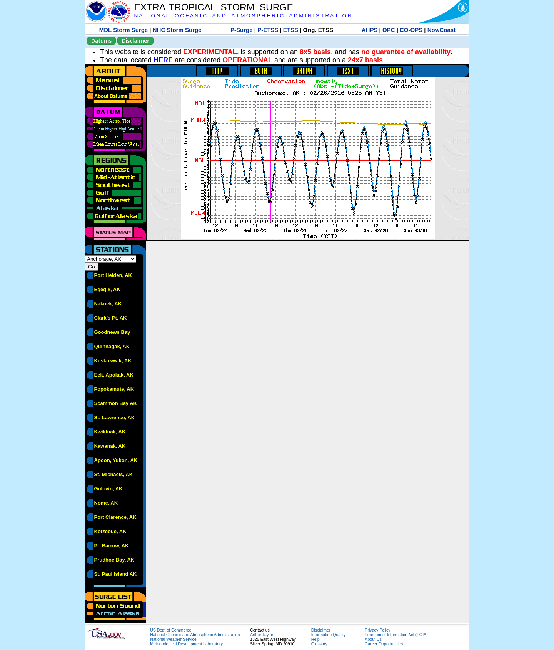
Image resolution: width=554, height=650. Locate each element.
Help (315, 639)
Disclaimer (135, 40)
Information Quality (328, 634)
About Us (373, 639)
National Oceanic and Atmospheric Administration (195, 634)
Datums (101, 40)
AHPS (370, 30)
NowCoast (441, 30)
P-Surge (241, 30)
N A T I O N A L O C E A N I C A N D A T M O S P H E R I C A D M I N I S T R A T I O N (242, 15)
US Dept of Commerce (170, 630)
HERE (163, 60)
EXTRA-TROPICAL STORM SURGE (213, 7)
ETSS (290, 30)
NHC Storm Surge (177, 30)
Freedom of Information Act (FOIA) (396, 634)
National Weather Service (173, 639)
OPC (388, 30)
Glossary (319, 644)
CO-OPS (411, 30)
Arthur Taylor (261, 634)
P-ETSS (267, 30)
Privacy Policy (377, 630)
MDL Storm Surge (123, 30)
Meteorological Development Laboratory (186, 644)
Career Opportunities (384, 644)
